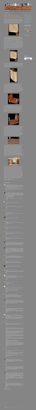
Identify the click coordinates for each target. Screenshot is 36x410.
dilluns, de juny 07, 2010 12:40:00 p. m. (14, 236)
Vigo (6, 327)
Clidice (6, 201)
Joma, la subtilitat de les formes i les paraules (12, 16)
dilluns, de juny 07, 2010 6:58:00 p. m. (13, 255)
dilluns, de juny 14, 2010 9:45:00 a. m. (13, 381)
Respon (6, 199)
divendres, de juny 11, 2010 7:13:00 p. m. (12, 327)
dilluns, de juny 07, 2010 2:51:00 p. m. (13, 241)
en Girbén (7, 358)
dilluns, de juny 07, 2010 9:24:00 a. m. (11, 205)
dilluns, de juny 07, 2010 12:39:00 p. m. (14, 231)
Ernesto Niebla (7, 265)
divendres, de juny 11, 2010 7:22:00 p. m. (14, 348)
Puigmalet (7, 184)
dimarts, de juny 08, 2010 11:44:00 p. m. (14, 281)
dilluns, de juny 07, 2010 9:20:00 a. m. (12, 201)
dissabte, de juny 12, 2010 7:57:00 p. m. (13, 358)
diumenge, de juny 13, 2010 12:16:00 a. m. (14, 364)
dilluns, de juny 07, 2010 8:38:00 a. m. (13, 184)
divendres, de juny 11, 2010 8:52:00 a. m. (12, 314)
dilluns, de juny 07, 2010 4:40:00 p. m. (12, 247)
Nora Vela (7, 247)
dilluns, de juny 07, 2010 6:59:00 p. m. (13, 260)
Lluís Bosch (7, 241)
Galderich (7, 226)
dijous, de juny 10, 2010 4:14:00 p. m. (13, 299)
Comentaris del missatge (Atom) (11, 407)
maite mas (7, 299)
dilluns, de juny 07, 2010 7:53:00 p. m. (13, 269)
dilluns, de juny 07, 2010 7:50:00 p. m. (14, 265)
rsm (6, 314)
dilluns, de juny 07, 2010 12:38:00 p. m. (14, 226)
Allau (6, 205)
